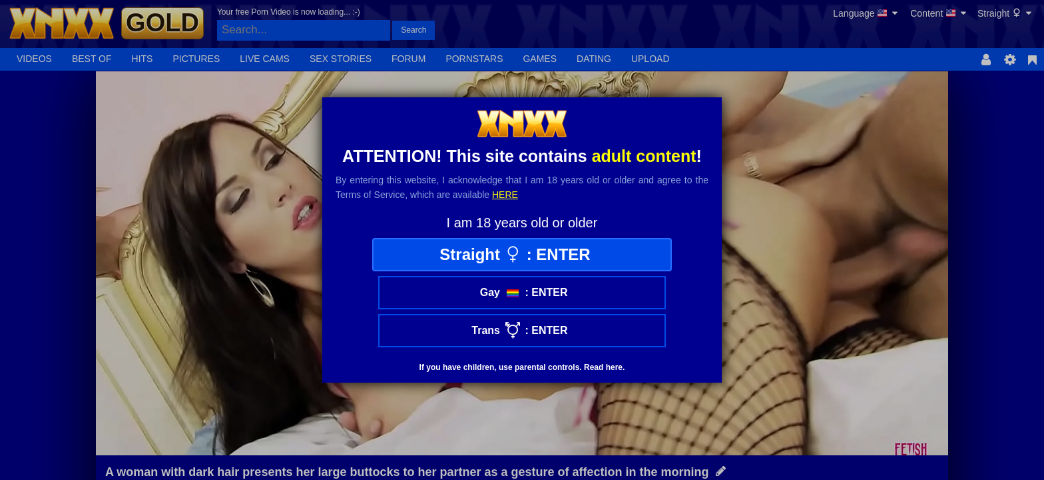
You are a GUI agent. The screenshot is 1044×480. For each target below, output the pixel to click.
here (505, 194)
